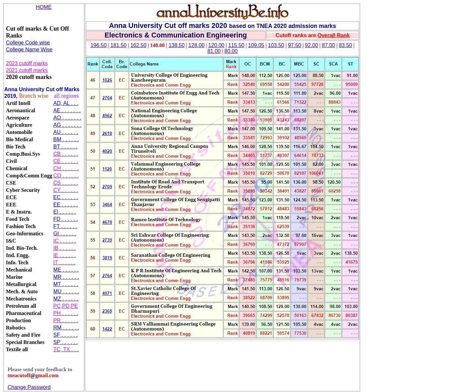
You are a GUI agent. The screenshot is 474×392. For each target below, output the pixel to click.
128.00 (196, 45)
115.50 (236, 45)
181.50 (118, 45)
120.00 (216, 45)
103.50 (276, 45)
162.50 (138, 45)
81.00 (214, 51)
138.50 (177, 45)
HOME (44, 7)
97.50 (294, 45)
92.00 (311, 45)
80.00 (231, 51)
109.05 (256, 45)
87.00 (328, 45)
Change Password (29, 387)
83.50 (345, 45)
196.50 (99, 45)
